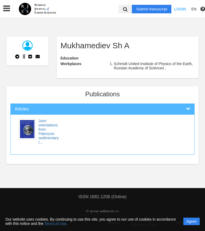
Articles (22, 109)
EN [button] (193, 9)
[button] (6, 8)
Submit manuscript (151, 9)
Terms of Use (55, 223)
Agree (191, 221)
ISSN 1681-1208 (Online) (102, 196)
